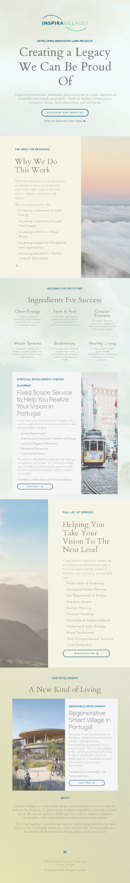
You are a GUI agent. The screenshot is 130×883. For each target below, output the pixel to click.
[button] (65, 121)
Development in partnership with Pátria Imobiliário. (87, 774)
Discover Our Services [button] (65, 113)
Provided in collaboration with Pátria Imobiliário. (44, 479)
